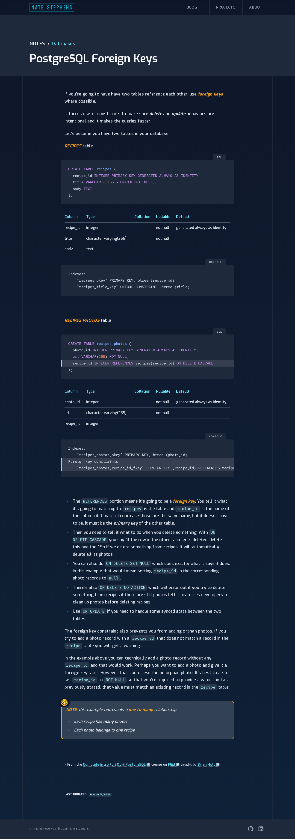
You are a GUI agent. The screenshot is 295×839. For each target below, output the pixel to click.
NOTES (37, 44)
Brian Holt (209, 764)
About (256, 7)
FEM (174, 764)
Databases (63, 44)
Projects (226, 7)
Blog (195, 7)
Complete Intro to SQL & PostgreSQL (116, 764)
